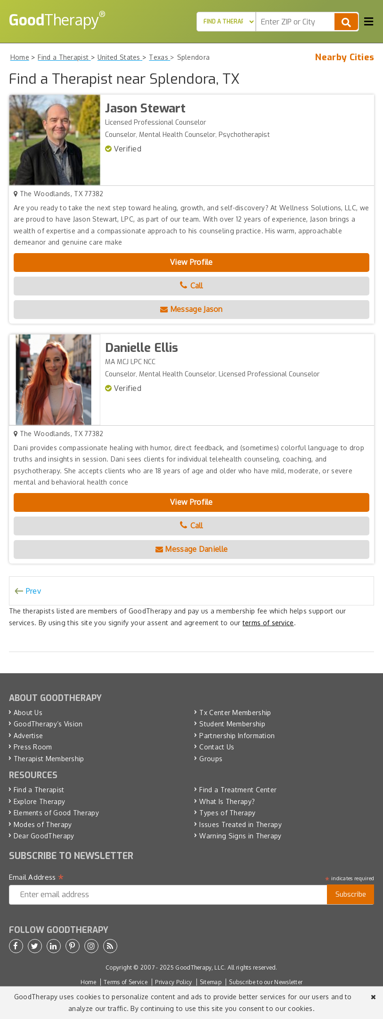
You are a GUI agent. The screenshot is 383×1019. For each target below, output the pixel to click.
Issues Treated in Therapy (240, 824)
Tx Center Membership (235, 712)
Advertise (28, 736)
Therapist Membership (49, 759)
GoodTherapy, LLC (199, 967)
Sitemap (210, 982)
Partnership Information (237, 736)
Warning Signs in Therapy (240, 836)
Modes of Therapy (43, 824)
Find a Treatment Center (238, 790)
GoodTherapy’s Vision (48, 724)
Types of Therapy (227, 813)
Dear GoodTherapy (44, 836)
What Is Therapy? (227, 801)
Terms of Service (125, 982)
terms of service (268, 623)
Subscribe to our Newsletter (265, 982)
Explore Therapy (39, 801)
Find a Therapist (39, 790)
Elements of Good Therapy (56, 813)
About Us (28, 712)
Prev (33, 591)
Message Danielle (191, 549)
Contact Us (216, 747)
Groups (210, 759)
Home (88, 982)
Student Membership (232, 724)
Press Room (33, 747)
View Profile (191, 262)
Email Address (36, 877)
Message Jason (191, 309)
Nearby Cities (344, 57)
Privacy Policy (173, 982)
